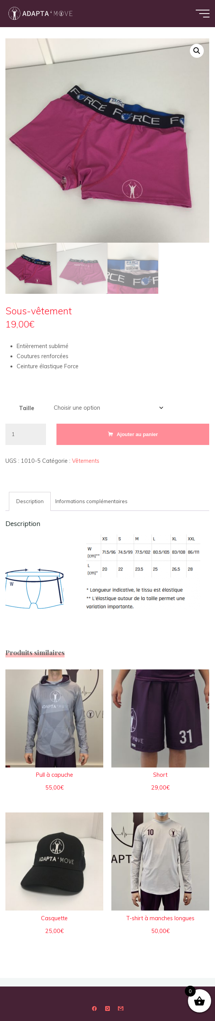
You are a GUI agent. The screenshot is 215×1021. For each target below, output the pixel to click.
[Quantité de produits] (25, 434)
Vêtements (85, 460)
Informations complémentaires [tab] (92, 501)
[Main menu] (203, 13)
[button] (197, 51)
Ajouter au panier (137, 434)
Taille (26, 408)
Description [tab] (30, 501)
